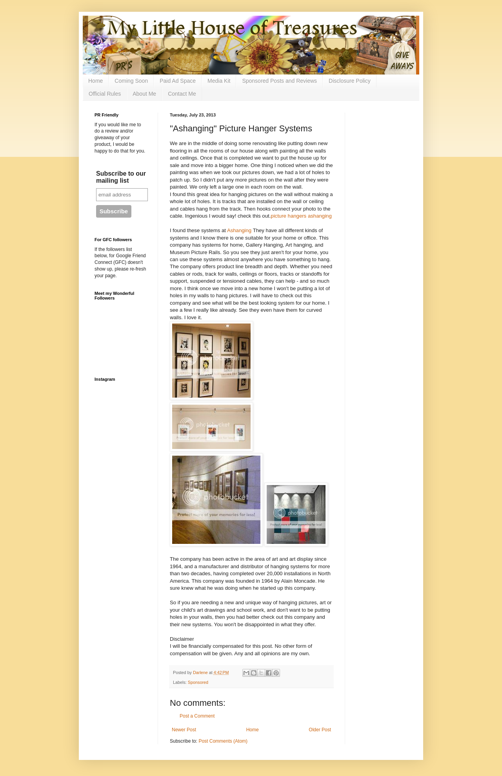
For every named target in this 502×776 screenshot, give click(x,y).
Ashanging (239, 230)
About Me (144, 94)
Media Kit (218, 81)
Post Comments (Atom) (222, 741)
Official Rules (105, 94)
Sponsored (198, 682)
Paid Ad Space (178, 81)
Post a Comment (197, 716)
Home (95, 81)
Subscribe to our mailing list (121, 177)
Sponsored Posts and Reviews (279, 81)
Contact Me (182, 94)
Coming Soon (131, 81)
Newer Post (184, 729)
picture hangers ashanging (301, 216)
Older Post (320, 729)
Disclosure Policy (350, 81)
